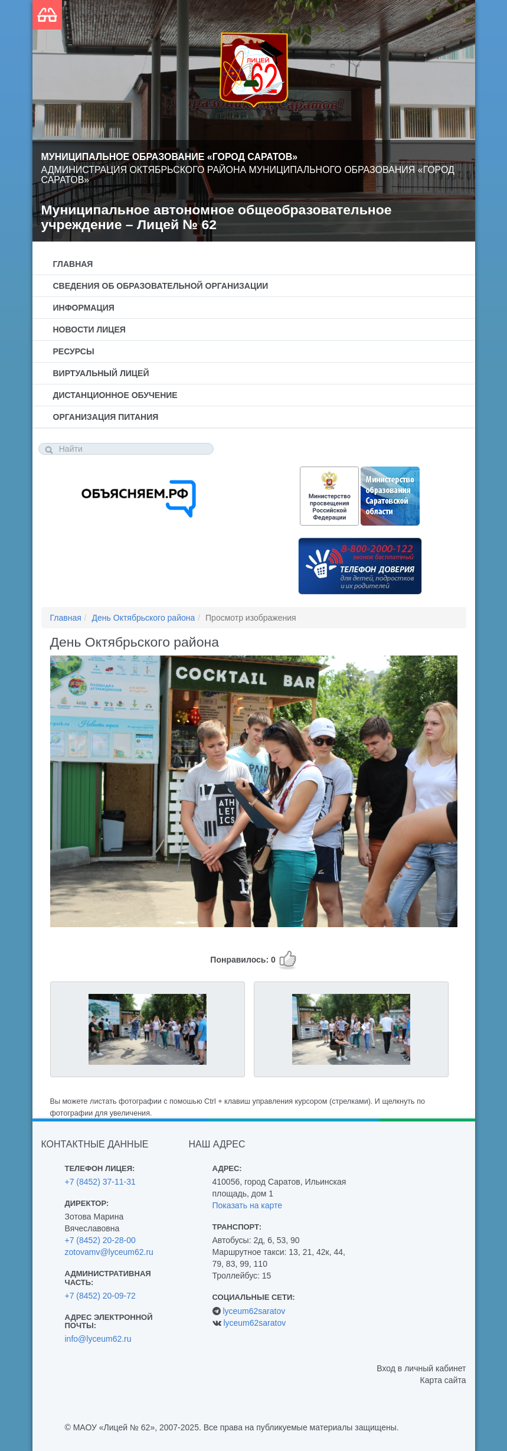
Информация (84, 307)
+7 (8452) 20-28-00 (100, 1240)
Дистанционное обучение (115, 395)
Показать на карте (247, 1205)
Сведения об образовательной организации (161, 286)
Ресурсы (73, 351)
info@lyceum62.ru (98, 1339)
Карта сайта (443, 1380)
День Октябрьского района (143, 617)
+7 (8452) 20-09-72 (100, 1295)
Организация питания (106, 417)
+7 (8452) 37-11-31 (100, 1181)
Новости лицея (89, 329)
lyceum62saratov (254, 1311)
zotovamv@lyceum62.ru (109, 1252)
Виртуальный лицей (101, 373)
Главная (73, 264)
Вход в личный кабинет (421, 1368)
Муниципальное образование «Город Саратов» (169, 157)
